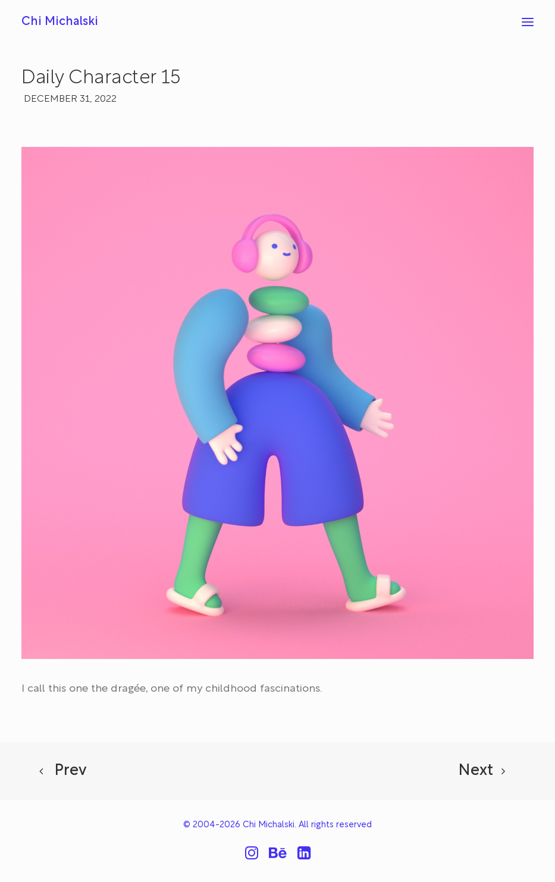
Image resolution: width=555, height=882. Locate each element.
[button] (527, 22)
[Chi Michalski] (59, 22)
